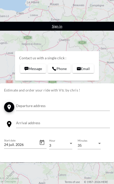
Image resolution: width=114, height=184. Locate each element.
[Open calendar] (42, 142)
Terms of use (72, 181)
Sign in (57, 26)
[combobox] (63, 107)
